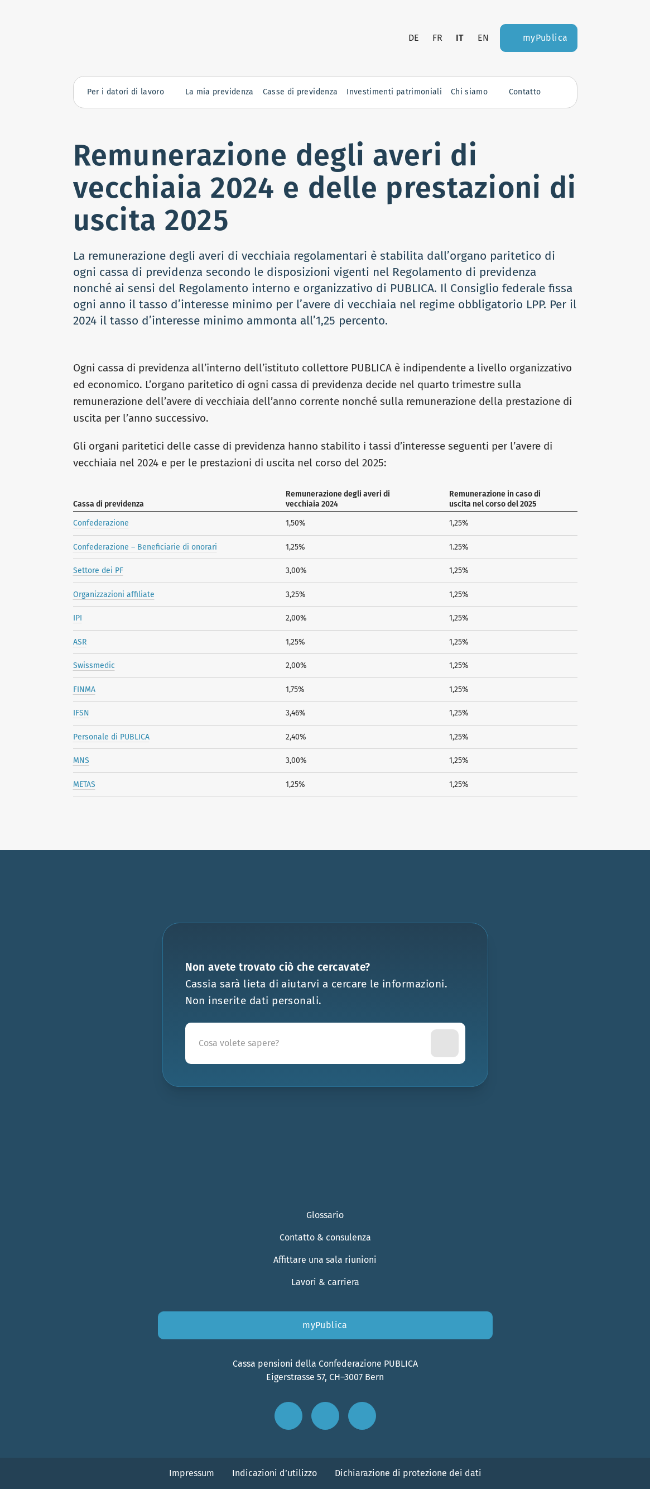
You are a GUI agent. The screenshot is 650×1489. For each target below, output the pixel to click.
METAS (84, 784)
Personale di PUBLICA (111, 737)
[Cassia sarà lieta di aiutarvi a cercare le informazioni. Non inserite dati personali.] (310, 1043)
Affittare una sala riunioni (325, 1259)
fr (437, 37)
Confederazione (101, 523)
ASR (79, 642)
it (460, 37)
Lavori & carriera (325, 1282)
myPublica (325, 1325)
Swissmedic (94, 665)
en (483, 37)
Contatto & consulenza (325, 1237)
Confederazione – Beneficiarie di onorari (145, 547)
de (413, 37)
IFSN (81, 713)
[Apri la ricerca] (558, 92)
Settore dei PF (98, 570)
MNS (81, 760)
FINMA (84, 689)
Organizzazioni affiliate (114, 594)
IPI (77, 618)
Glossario (325, 1215)
